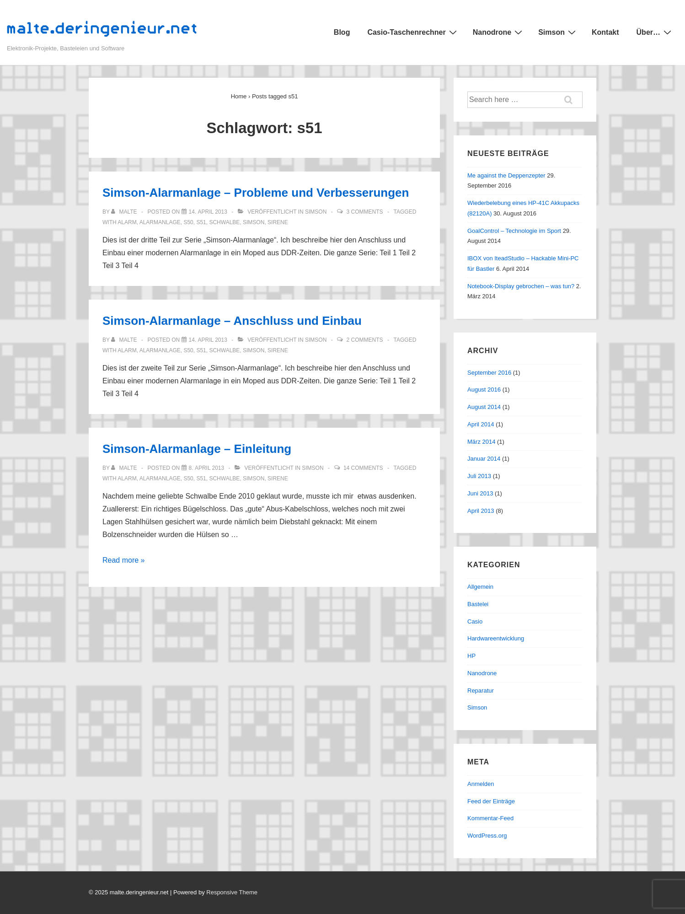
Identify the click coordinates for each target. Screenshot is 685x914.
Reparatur (480, 690)
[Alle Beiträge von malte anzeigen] (125, 212)
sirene (278, 222)
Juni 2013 (480, 493)
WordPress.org (487, 835)
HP (471, 655)
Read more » (123, 560)
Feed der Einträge (491, 801)
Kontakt (605, 32)
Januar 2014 (483, 458)
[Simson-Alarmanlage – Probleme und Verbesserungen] (208, 212)
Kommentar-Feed (490, 818)
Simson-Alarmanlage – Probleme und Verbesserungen (255, 192)
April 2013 (480, 510)
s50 (188, 222)
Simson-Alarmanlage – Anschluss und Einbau (232, 321)
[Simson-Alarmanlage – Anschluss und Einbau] (208, 340)
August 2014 (484, 406)
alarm (127, 222)
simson (253, 222)
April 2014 (480, 424)
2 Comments (365, 340)
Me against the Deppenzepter (506, 175)
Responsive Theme (231, 892)
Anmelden (480, 783)
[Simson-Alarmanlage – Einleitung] (207, 468)
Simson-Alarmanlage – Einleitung (196, 449)
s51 (201, 222)
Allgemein (480, 586)
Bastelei (477, 604)
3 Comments (365, 212)
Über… (655, 32)
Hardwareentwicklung (495, 638)
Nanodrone (498, 32)
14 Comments (363, 468)
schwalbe (224, 222)
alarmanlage (160, 222)
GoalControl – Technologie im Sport (514, 230)
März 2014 (481, 441)
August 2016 (484, 389)
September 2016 (489, 372)
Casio (474, 621)
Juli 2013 (479, 476)
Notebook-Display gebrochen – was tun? (520, 286)
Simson (558, 32)
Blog (342, 32)
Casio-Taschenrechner (413, 32)
